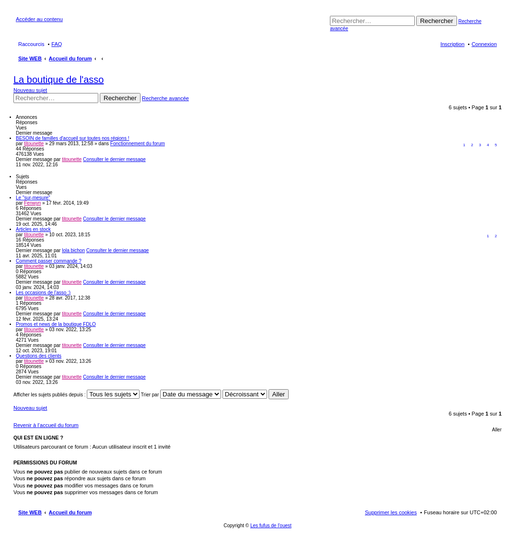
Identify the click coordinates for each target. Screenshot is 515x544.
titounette (34, 143)
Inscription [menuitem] (452, 44)
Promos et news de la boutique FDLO (56, 324)
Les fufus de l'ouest (271, 525)
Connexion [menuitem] (484, 44)
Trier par (181, 394)
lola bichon (73, 250)
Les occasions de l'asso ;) (43, 292)
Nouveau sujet (30, 90)
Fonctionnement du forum (137, 143)
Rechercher (436, 20)
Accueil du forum (70, 512)
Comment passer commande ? (49, 261)
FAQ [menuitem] (56, 44)
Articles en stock (33, 229)
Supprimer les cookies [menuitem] (391, 512)
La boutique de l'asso (58, 79)
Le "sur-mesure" (33, 197)
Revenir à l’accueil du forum (46, 425)
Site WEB (30, 512)
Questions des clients (38, 356)
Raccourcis (31, 44)
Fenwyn (32, 203)
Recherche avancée (165, 98)
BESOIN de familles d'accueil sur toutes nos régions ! (72, 138)
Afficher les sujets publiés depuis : (76, 394)
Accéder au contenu (39, 19)
